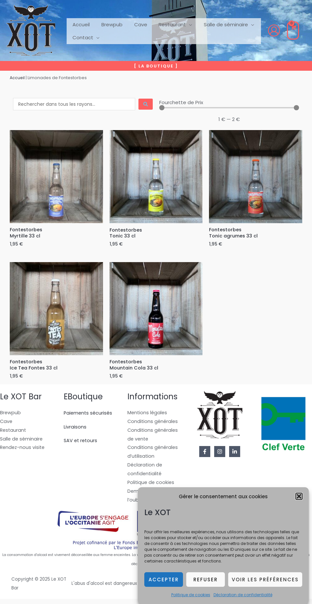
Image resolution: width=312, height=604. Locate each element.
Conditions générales (153, 423)
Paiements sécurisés (89, 414)
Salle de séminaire (22, 441)
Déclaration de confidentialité (243, 600)
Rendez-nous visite (23, 450)
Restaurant (13, 432)
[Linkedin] (234, 453)
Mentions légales (147, 414)
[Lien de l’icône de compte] (273, 30)
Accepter (164, 584)
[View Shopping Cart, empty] (293, 30)
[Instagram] (219, 453)
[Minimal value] (229, 107)
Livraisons (75, 428)
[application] (182, 24)
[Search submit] (145, 104)
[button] (299, 501)
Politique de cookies (190, 600)
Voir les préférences (265, 584)
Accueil (17, 77)
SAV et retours (81, 442)
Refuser (205, 584)
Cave (6, 423)
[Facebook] (204, 453)
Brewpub (10, 414)
